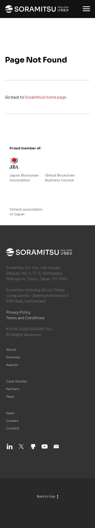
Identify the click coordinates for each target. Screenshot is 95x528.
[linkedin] (9, 448)
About (11, 349)
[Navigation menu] (86, 8)
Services (13, 357)
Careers (12, 421)
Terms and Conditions (25, 318)
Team (10, 396)
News (10, 413)
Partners (12, 389)
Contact (12, 428)
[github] (32, 448)
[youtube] (44, 448)
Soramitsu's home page (45, 97)
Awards (12, 365)
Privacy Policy (18, 312)
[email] (56, 448)
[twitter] (21, 448)
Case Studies (16, 381)
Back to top (47, 496)
